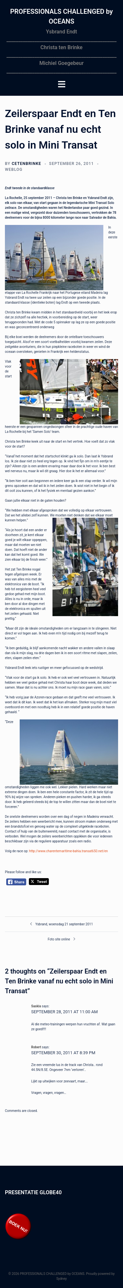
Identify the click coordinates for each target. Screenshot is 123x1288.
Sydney (61, 1278)
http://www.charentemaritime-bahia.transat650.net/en (68, 851)
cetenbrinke (26, 163)
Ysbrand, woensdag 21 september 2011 (64, 924)
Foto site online (59, 939)
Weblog (13, 169)
